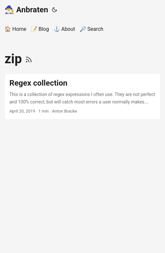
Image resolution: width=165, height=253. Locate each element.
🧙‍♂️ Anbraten (26, 9)
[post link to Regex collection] (82, 96)
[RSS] (28, 58)
